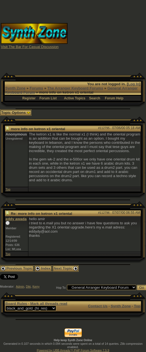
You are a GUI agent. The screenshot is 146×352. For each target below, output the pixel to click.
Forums (36, 88)
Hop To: (61, 287)
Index (43, 268)
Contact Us (97, 306)
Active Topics (74, 98)
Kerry (36, 286)
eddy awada (16, 219)
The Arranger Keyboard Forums (75, 88)
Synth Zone (15, 88)
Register (29, 98)
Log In (133, 84)
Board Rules (16, 303)
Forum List (48, 98)
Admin (20, 286)
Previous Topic (17, 268)
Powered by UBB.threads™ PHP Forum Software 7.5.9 (73, 350)
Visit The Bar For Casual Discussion (30, 47)
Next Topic (66, 268)
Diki (28, 286)
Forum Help (114, 98)
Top (8, 189)
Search (94, 98)
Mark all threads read (48, 303)
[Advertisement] (107, 35)
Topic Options (15, 112)
